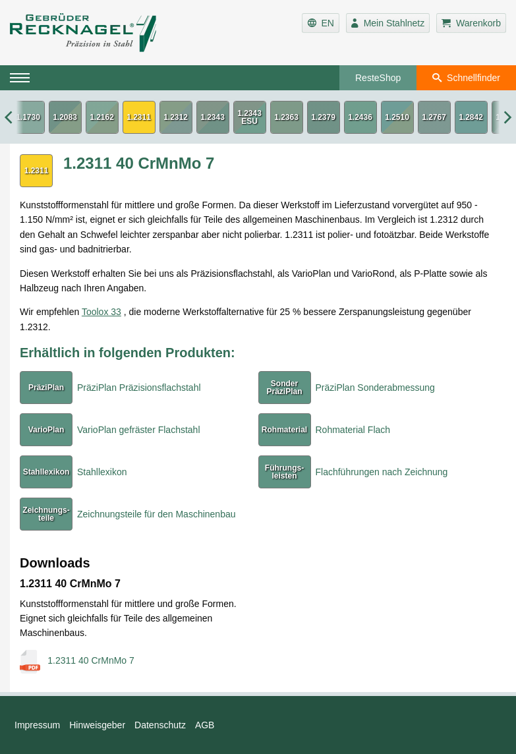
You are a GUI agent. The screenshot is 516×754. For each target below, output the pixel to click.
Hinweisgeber (97, 725)
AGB (205, 725)
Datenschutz (160, 725)
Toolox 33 (101, 311)
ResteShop (378, 77)
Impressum (37, 725)
